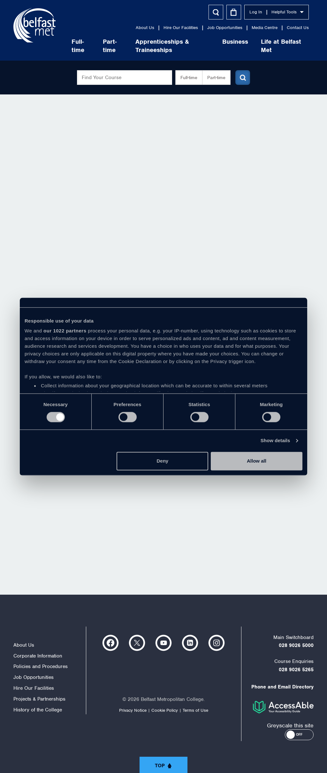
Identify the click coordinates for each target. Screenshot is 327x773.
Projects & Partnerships (39, 699)
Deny (163, 461)
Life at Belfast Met (281, 46)
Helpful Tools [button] (287, 12)
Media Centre (265, 27)
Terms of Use (195, 710)
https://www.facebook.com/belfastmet (110, 643)
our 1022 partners (64, 330)
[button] (299, 734)
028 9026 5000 (296, 645)
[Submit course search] (242, 77)
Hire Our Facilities (181, 27)
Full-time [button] (188, 77)
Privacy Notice (133, 710)
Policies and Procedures (40, 666)
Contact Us (298, 27)
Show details (275, 440)
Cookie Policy (164, 710)
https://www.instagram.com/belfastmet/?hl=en (216, 643)
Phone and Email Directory (282, 687)
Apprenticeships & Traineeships (162, 46)
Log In (255, 12)
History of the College (37, 710)
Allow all (256, 461)
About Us (145, 27)
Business (235, 42)
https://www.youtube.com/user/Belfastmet (163, 643)
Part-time (110, 46)
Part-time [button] (216, 77)
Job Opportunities (224, 27)
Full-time (78, 46)
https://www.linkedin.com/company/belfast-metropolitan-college (190, 643)
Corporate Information (37, 656)
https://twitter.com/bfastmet (137, 643)
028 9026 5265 (296, 669)
